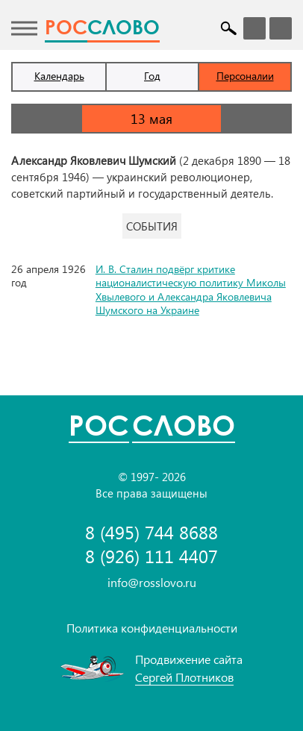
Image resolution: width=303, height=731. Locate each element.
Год (152, 76)
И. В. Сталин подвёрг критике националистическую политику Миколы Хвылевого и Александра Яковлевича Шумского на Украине (191, 289)
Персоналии (245, 76)
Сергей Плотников (184, 677)
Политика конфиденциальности (151, 628)
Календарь (59, 76)
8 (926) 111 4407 (151, 556)
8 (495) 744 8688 (151, 532)
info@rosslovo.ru (151, 582)
